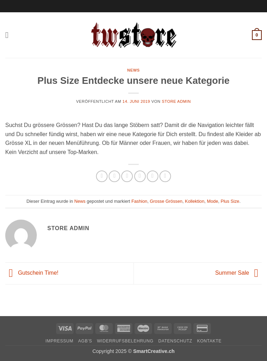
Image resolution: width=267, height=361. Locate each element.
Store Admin (176, 101)
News (133, 70)
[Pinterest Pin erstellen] (152, 176)
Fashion (139, 201)
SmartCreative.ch (153, 351)
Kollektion (195, 201)
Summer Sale (238, 273)
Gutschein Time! (32, 273)
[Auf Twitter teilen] (127, 176)
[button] (9, 35)
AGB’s (85, 341)
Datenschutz (175, 341)
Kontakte (209, 341)
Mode (212, 201)
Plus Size (230, 201)
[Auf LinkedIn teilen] (165, 176)
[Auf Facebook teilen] (114, 176)
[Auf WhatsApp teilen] (102, 176)
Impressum (60, 341)
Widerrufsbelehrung (125, 341)
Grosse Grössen (166, 201)
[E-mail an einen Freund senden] (140, 176)
